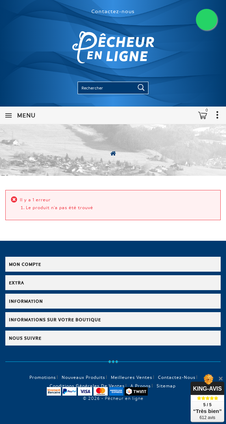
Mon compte (25, 264)
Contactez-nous (113, 11)
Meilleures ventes (131, 377)
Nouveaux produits (83, 377)
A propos (140, 385)
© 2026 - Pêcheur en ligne (113, 398)
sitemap (166, 385)
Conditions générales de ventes (87, 385)
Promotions (42, 377)
